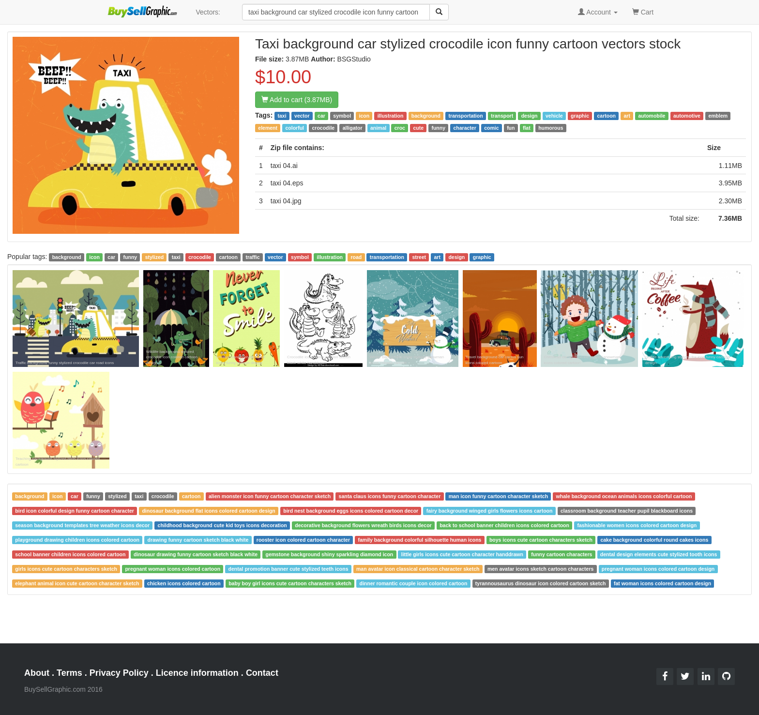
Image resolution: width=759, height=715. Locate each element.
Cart (642, 11)
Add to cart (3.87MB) (296, 100)
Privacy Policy (119, 673)
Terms (69, 673)
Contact (262, 673)
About (36, 673)
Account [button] (598, 12)
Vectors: (208, 12)
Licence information (197, 673)
